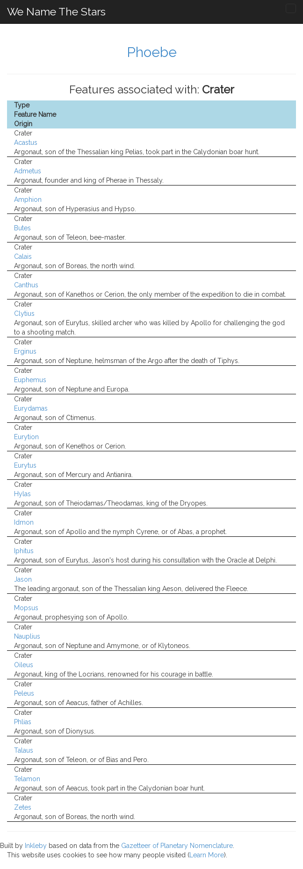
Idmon (24, 522)
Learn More (206, 855)
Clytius (24, 313)
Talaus (23, 750)
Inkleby (36, 845)
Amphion (28, 199)
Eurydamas (31, 408)
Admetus (27, 171)
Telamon (27, 779)
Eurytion (26, 437)
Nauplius (27, 636)
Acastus (25, 142)
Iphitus (24, 551)
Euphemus (30, 380)
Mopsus (26, 608)
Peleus (24, 693)
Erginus (25, 351)
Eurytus (25, 465)
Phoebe (152, 52)
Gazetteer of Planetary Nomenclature (177, 845)
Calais (23, 256)
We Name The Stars (56, 11)
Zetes (22, 807)
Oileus (23, 665)
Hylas (22, 494)
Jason (23, 579)
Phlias (22, 722)
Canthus (26, 285)
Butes (22, 228)
